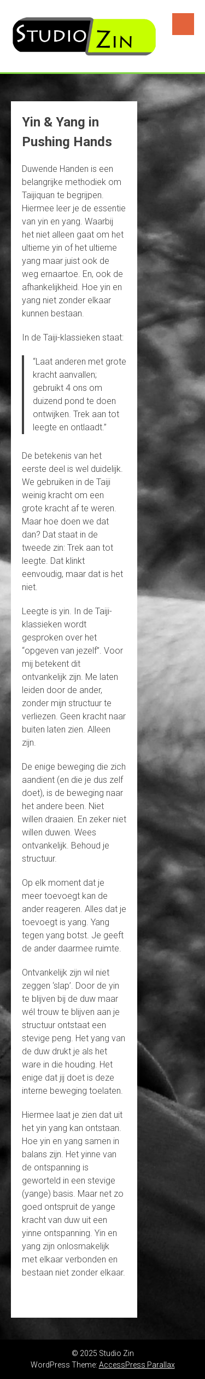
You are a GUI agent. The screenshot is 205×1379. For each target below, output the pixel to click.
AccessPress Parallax (137, 1364)
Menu (183, 24)
